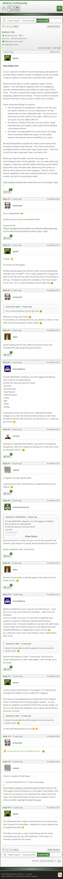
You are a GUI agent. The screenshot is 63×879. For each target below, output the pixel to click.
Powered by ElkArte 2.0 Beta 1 (13, 874)
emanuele (17, 205)
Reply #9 (6, 563)
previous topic (44, 47)
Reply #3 (6, 290)
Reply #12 (7, 736)
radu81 (16, 470)
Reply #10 (7, 594)
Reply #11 (7, 676)
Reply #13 (7, 761)
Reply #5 (6, 362)
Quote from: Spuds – (19, 306)
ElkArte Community (15, 3)
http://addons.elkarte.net (14, 182)
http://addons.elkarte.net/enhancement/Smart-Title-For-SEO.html (31, 788)
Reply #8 (6, 500)
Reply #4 (6, 330)
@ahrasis (34, 824)
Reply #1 (6, 199)
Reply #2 (6, 245)
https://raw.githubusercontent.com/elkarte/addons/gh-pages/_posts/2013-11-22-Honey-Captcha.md (31, 228)
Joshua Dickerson (21, 507)
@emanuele (19, 728)
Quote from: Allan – (18, 643)
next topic (56, 47)
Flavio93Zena (19, 369)
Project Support (14, 20)
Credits (29, 874)
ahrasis (16, 436)
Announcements (28, 20)
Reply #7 (6, 463)
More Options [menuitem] (53, 26)
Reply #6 (6, 429)
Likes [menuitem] (8, 191)
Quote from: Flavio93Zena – (21, 517)
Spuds (15, 58)
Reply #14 (7, 807)
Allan (15, 337)
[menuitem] (59, 8)
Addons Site (42, 20)
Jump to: (35, 861)
